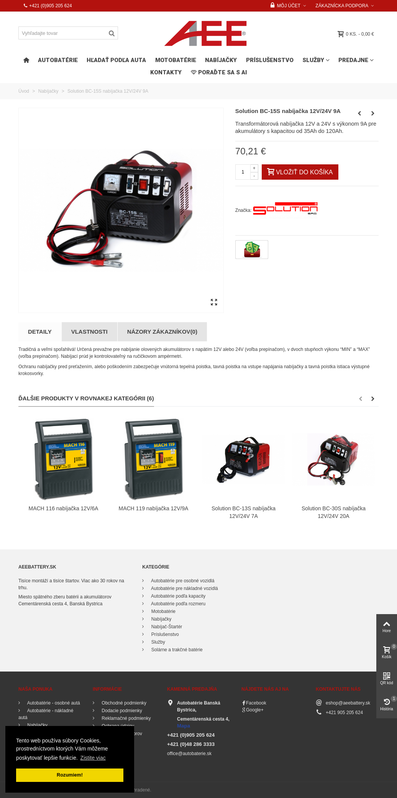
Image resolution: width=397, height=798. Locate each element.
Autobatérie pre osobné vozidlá (182, 580)
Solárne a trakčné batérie (176, 649)
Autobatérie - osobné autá (53, 703)
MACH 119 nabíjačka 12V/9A (154, 508)
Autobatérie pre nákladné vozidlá (184, 588)
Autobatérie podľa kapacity (177, 596)
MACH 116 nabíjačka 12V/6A (63, 508)
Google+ (255, 710)
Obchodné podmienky (123, 703)
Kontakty (166, 72)
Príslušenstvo (270, 60)
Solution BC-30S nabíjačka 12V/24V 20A (334, 512)
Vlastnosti (89, 331)
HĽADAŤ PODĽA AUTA (116, 60)
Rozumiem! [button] (70, 775)
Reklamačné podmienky (125, 718)
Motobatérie (175, 60)
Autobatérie (58, 60)
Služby (313, 60)
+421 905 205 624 (344, 712)
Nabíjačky (221, 60)
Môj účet (285, 5)
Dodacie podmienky (121, 710)
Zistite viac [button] (93, 758)
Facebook (256, 703)
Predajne (353, 60)
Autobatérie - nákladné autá (45, 714)
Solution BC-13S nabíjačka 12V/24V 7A (244, 512)
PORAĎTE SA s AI (219, 72)
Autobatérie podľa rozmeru (177, 603)
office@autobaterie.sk (189, 753)
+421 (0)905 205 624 (47, 5)
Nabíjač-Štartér (166, 626)
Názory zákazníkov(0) (162, 331)
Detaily (40, 331)
